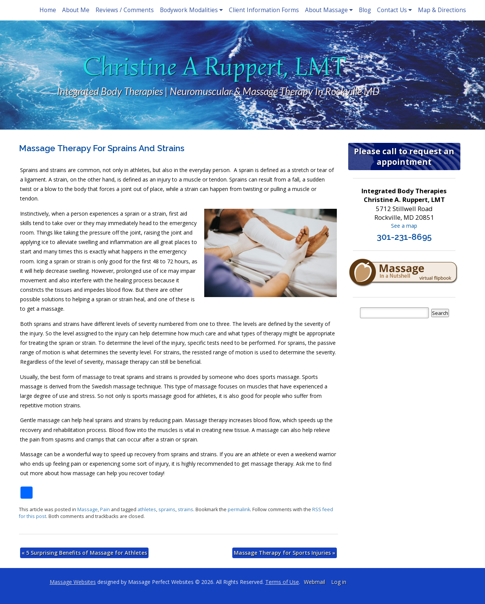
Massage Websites (73, 581)
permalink (239, 509)
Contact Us (394, 10)
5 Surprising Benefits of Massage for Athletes (84, 552)
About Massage (329, 10)
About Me (75, 10)
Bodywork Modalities (191, 10)
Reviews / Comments (124, 10)
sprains (166, 509)
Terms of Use (282, 581)
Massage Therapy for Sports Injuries (284, 552)
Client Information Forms (264, 10)
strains (185, 509)
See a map (404, 225)
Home (47, 10)
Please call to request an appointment (404, 156)
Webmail (314, 581)
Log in (338, 581)
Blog (365, 10)
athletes (147, 509)
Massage (87, 509)
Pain (105, 509)
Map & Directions (442, 10)
